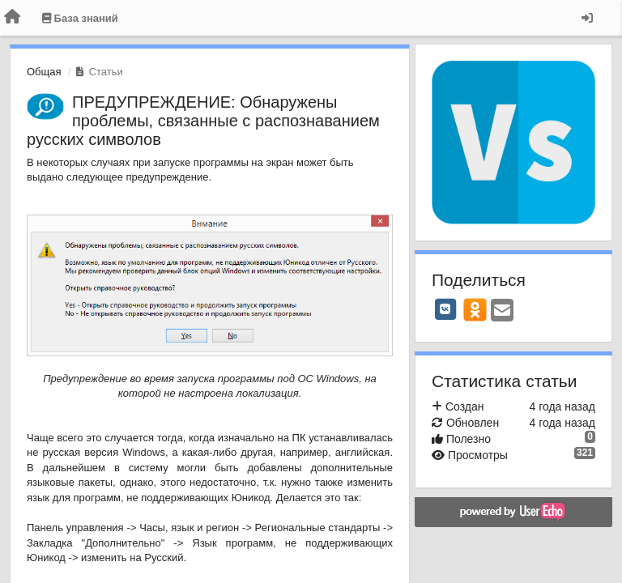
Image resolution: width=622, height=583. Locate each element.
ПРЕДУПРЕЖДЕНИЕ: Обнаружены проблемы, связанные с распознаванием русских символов (203, 120)
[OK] (475, 309)
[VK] (445, 309)
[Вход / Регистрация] (587, 18)
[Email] (502, 311)
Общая (44, 72)
